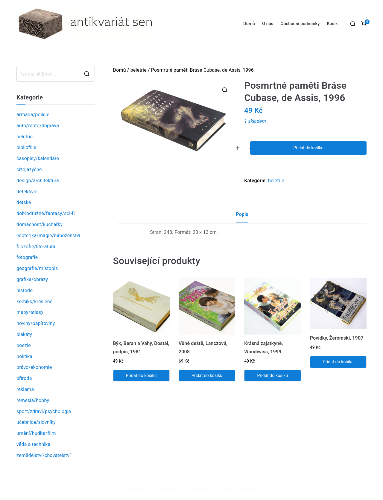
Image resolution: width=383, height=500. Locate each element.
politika (24, 356)
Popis (242, 214)
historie (24, 290)
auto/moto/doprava (37, 125)
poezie (23, 345)
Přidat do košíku (308, 147)
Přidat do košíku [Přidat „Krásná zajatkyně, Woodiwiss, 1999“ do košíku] (272, 375)
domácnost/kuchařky (39, 224)
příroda (24, 378)
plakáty (24, 334)
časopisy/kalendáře (37, 158)
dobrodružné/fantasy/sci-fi (45, 213)
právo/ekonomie (34, 367)
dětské (23, 202)
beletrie (138, 70)
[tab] (242, 216)
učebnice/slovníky (36, 422)
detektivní (27, 191)
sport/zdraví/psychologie (43, 411)
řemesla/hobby (32, 400)
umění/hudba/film (36, 433)
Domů (249, 23)
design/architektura (37, 180)
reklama (25, 389)
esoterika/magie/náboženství (48, 235)
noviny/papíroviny (35, 323)
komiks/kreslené (34, 301)
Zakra (220, 489)
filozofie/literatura (35, 246)
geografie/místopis (37, 268)
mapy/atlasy (29, 312)
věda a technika (33, 444)
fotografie (27, 257)
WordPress (245, 489)
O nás (267, 23)
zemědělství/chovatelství (43, 455)
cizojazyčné (29, 169)
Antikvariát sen (175, 489)
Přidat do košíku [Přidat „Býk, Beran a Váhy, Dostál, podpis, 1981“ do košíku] (141, 375)
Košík (332, 23)
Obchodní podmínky (300, 23)
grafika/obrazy (32, 279)
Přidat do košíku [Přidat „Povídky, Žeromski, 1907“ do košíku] (338, 361)
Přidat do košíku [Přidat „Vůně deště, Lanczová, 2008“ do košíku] (207, 375)
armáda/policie (32, 114)
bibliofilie (26, 147)
